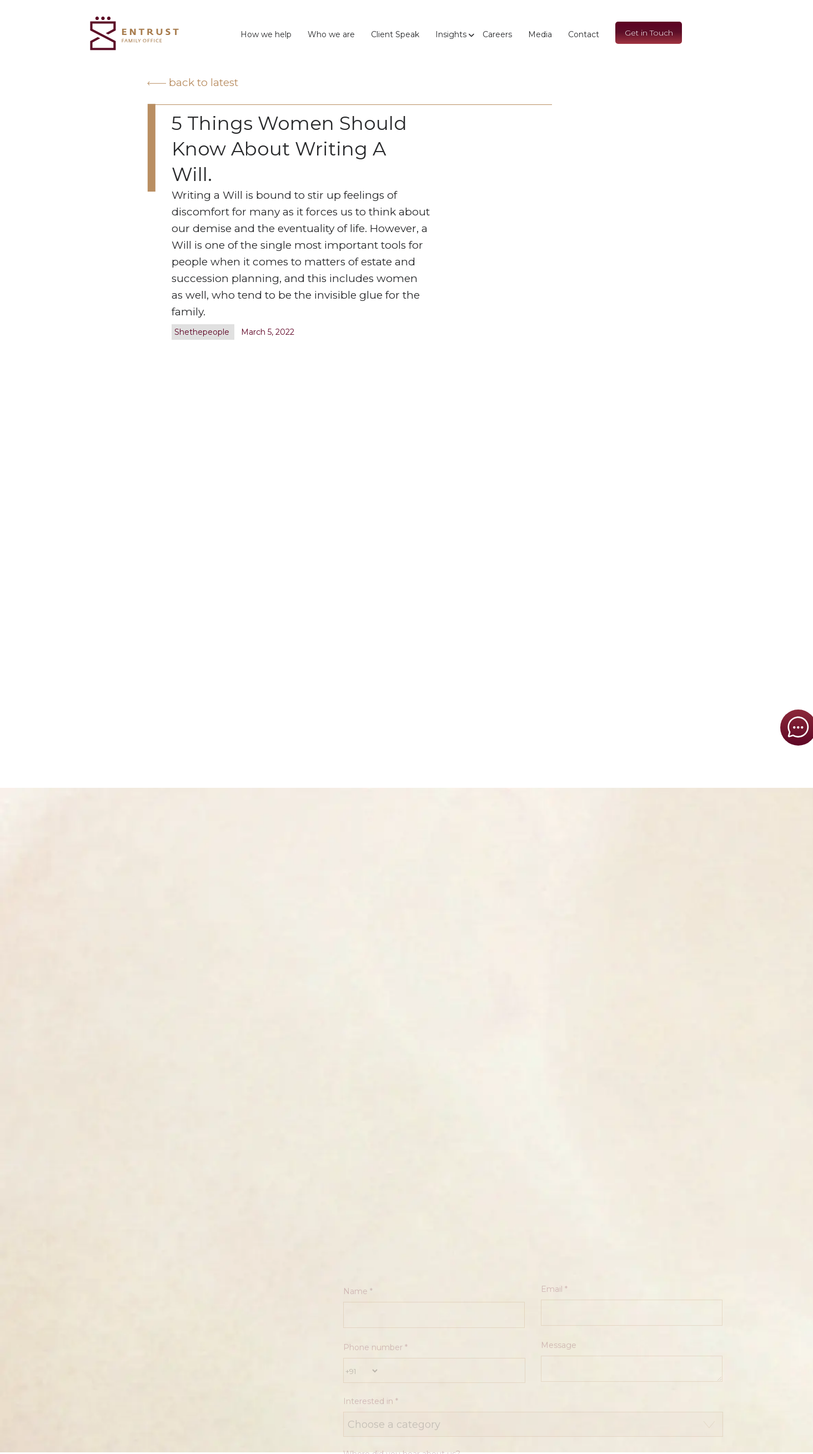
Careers (497, 34)
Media (540, 34)
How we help (266, 34)
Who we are (331, 34)
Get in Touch (649, 33)
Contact (583, 34)
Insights (450, 34)
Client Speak (395, 34)
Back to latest (192, 82)
